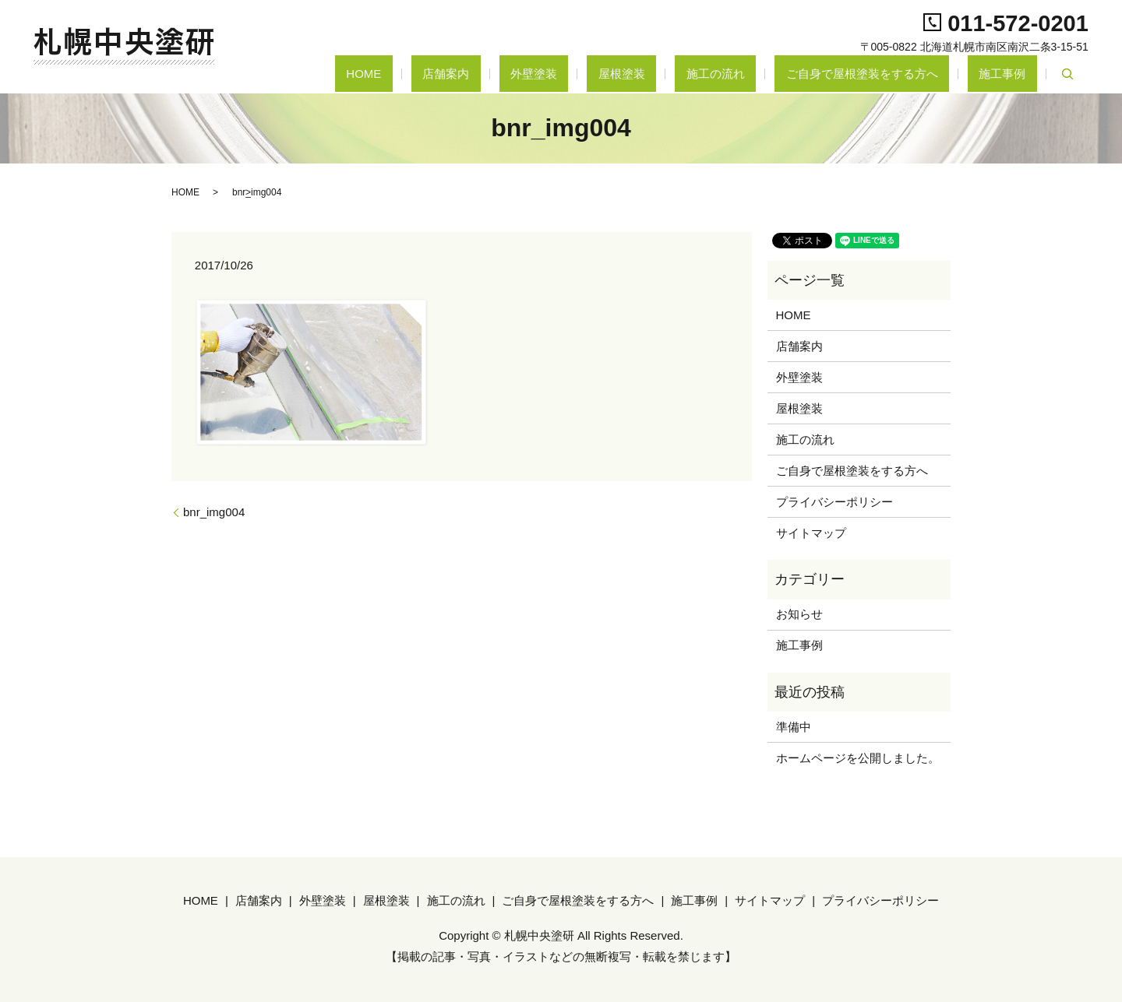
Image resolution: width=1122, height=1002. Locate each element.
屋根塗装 (700, 73)
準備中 (793, 726)
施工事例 (1013, 73)
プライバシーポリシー (834, 501)
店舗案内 (569, 73)
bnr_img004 (214, 512)
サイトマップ (811, 533)
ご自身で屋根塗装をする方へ (896, 73)
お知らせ (799, 614)
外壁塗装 (635, 73)
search (1067, 74)
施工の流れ (772, 73)
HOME (509, 73)
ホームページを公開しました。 (858, 758)
